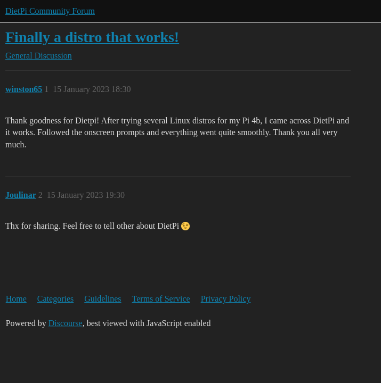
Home (16, 298)
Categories (55, 298)
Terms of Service (161, 298)
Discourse (65, 323)
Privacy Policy (226, 298)
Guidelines (102, 298)
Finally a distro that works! (92, 37)
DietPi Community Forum (50, 10)
